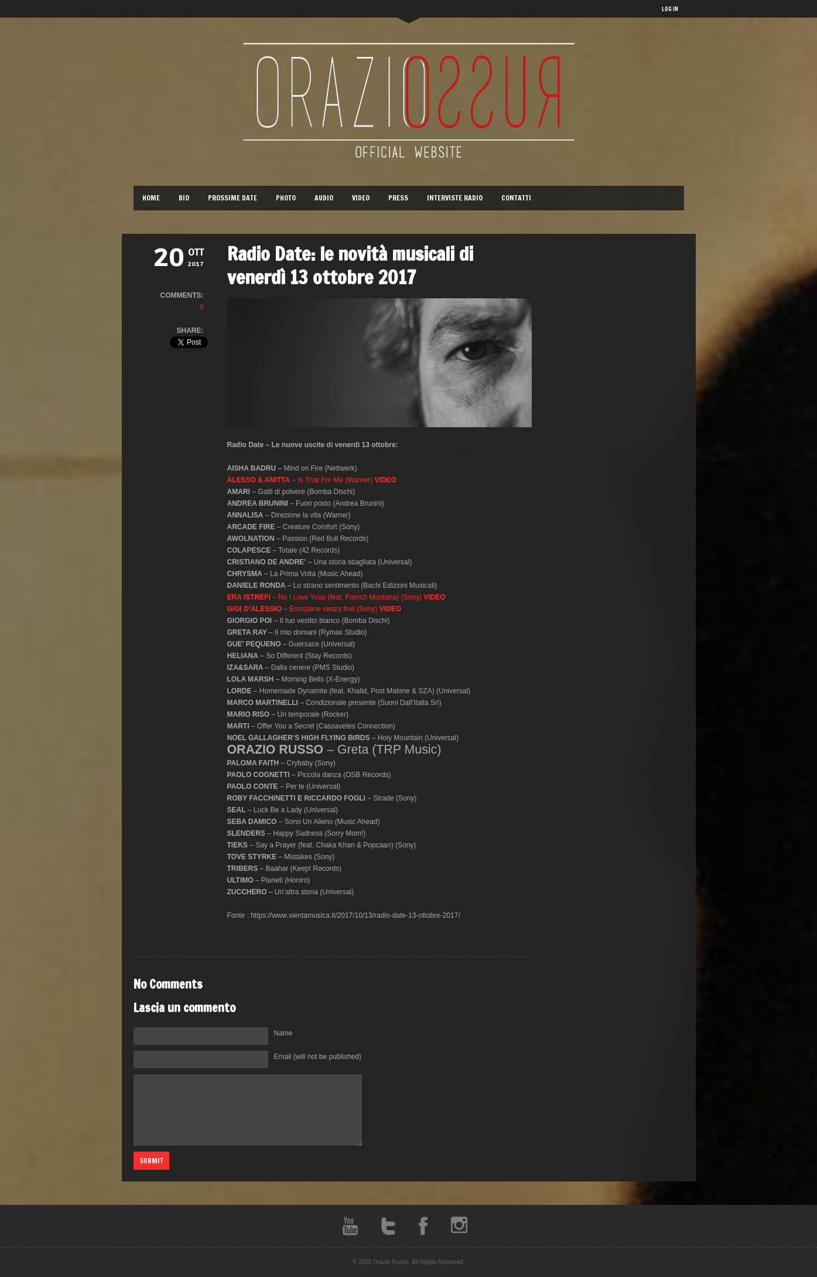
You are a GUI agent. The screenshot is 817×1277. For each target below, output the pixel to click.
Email (317, 1057)
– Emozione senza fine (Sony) (314, 609)
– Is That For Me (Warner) (311, 480)
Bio (184, 198)
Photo (286, 198)
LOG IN (670, 9)
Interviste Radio (455, 198)
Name (283, 1033)
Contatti (516, 198)
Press (398, 198)
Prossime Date (232, 198)
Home (151, 198)
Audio (324, 198)
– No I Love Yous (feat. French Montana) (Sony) (336, 597)
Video (361, 198)
